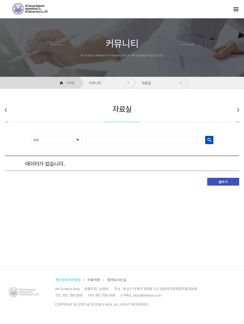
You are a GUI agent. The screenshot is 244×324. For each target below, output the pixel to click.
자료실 (146, 82)
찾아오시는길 (116, 279)
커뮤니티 (95, 82)
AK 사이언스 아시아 (27, 10)
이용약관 (94, 279)
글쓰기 (223, 181)
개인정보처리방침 (68, 279)
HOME (67, 82)
